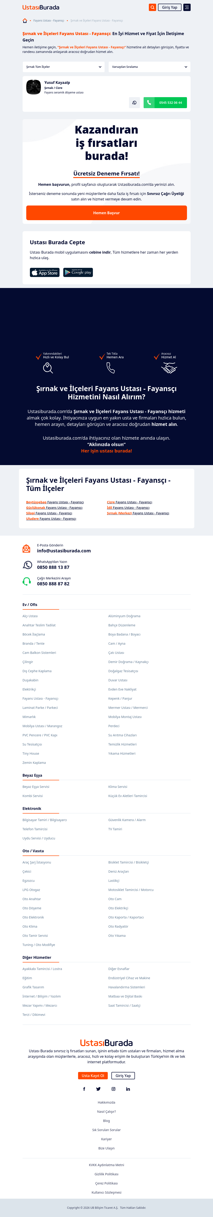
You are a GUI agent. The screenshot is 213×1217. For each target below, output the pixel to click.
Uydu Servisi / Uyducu (39, 838)
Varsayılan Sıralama (149, 67)
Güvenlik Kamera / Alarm (127, 820)
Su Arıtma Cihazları (122, 735)
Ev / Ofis (30, 604)
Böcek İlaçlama (34, 634)
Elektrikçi (29, 689)
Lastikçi (113, 880)
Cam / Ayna (117, 643)
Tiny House (31, 753)
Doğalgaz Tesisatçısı (123, 671)
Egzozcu (29, 880)
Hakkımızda (106, 1102)
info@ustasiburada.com (64, 551)
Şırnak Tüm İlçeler (63, 67)
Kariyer (106, 1139)
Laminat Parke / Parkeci (40, 707)
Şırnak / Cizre (54, 88)
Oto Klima (30, 926)
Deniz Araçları (118, 871)
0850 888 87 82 (53, 584)
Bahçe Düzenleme (121, 625)
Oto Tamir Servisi (35, 935)
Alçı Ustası (30, 616)
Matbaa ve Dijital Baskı (125, 996)
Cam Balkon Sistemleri (39, 652)
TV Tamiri (115, 829)
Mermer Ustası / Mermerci (128, 707)
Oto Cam (115, 899)
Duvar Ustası (117, 680)
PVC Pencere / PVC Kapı (40, 735)
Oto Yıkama (117, 935)
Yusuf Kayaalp (57, 82)
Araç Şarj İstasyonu (37, 862)
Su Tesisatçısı (32, 744)
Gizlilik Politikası (106, 1174)
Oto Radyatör (118, 926)
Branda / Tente (34, 643)
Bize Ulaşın (106, 1148)
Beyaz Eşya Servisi (36, 786)
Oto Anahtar (32, 899)
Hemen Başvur (106, 212)
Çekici (27, 871)
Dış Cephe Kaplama (37, 671)
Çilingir (28, 662)
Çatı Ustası (116, 652)
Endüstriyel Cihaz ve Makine (129, 978)
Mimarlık (29, 717)
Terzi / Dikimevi (34, 1014)
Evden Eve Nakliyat (122, 689)
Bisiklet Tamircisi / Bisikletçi (128, 862)
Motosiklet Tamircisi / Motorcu (131, 890)
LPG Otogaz (31, 890)
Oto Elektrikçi (118, 908)
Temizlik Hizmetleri (122, 744)
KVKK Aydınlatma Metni (106, 1165)
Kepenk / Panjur (120, 698)
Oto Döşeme (32, 908)
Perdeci (114, 726)
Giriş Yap (169, 7)
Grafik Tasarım (33, 987)
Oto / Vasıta (33, 850)
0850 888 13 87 (53, 567)
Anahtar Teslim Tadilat (39, 625)
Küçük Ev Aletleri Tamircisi (127, 796)
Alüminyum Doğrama (124, 616)
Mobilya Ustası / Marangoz (42, 726)
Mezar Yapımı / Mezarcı (40, 1005)
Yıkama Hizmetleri (122, 753)
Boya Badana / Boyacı (124, 634)
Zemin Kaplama (34, 762)
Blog (106, 1120)
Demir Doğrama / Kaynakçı (128, 662)
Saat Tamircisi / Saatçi (124, 1005)
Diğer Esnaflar (119, 969)
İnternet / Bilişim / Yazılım (42, 996)
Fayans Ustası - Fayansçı (49, 20)
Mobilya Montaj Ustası (125, 717)
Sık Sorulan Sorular (106, 1130)
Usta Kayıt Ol (93, 1075)
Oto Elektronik (33, 917)
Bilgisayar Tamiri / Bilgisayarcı (45, 820)
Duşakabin (31, 680)
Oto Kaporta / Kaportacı (126, 917)
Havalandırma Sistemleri (126, 987)
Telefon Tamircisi (35, 829)
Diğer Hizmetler (37, 957)
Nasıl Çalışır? (106, 1111)
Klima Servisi (117, 786)
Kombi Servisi (33, 796)
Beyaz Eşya (32, 775)
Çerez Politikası (106, 1183)
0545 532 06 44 (170, 102)
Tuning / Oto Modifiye (39, 945)
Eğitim (27, 978)
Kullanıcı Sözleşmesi (106, 1192)
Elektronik (32, 808)
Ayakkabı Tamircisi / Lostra (42, 969)
